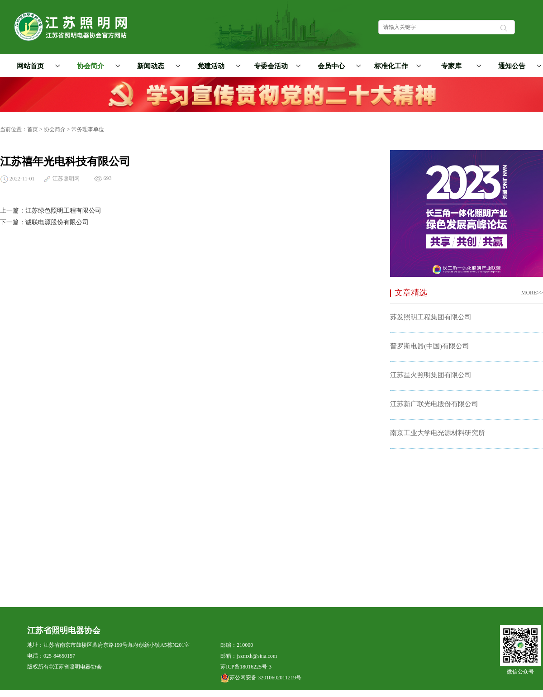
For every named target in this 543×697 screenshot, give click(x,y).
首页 (32, 129)
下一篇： (12, 222)
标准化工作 (396, 66)
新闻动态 (157, 66)
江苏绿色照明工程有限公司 (63, 210)
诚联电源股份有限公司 (57, 222)
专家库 (459, 66)
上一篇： (12, 210)
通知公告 (518, 66)
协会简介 (97, 66)
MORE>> (532, 292)
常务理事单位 (87, 129)
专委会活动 (276, 66)
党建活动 (217, 66)
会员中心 (338, 66)
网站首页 (30, 66)
